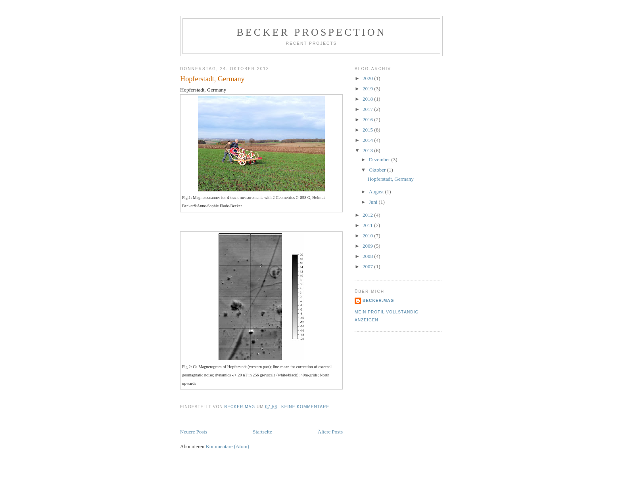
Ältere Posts (330, 432)
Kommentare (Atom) (227, 446)
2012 (368, 215)
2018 (368, 99)
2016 (368, 119)
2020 (368, 78)
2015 (368, 130)
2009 (368, 246)
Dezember (380, 159)
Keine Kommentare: (306, 407)
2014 (368, 140)
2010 (368, 236)
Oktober (378, 170)
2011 (368, 225)
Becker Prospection (311, 32)
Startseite (262, 432)
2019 (368, 89)
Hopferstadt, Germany (212, 79)
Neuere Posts (193, 432)
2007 (368, 266)
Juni (374, 202)
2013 (368, 150)
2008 (368, 256)
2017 (368, 109)
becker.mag (378, 300)
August (377, 192)
